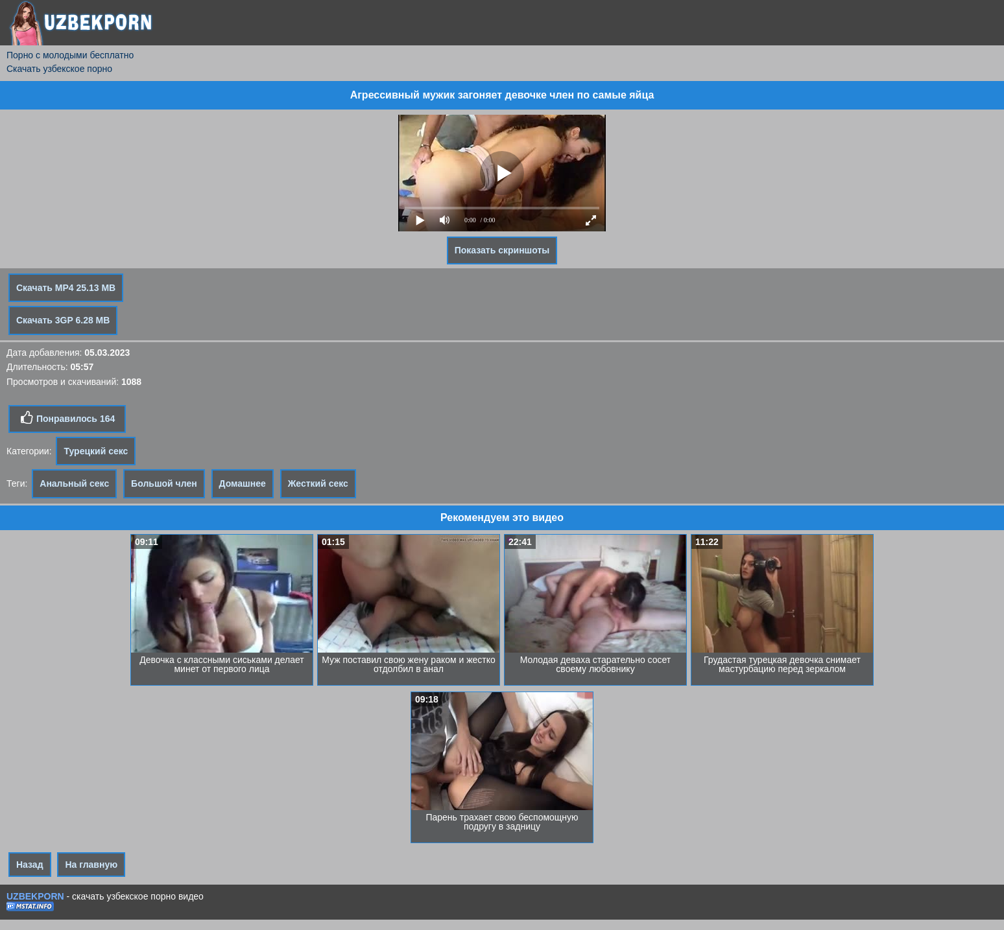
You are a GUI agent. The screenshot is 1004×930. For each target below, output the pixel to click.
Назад (29, 864)
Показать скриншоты (502, 250)
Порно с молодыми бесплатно (70, 55)
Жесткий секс (318, 483)
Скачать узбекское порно (59, 69)
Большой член (164, 483)
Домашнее (242, 483)
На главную (91, 864)
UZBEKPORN (35, 896)
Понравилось (67, 418)
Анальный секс (74, 483)
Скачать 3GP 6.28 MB (63, 320)
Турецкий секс (96, 451)
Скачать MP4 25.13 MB (65, 288)
